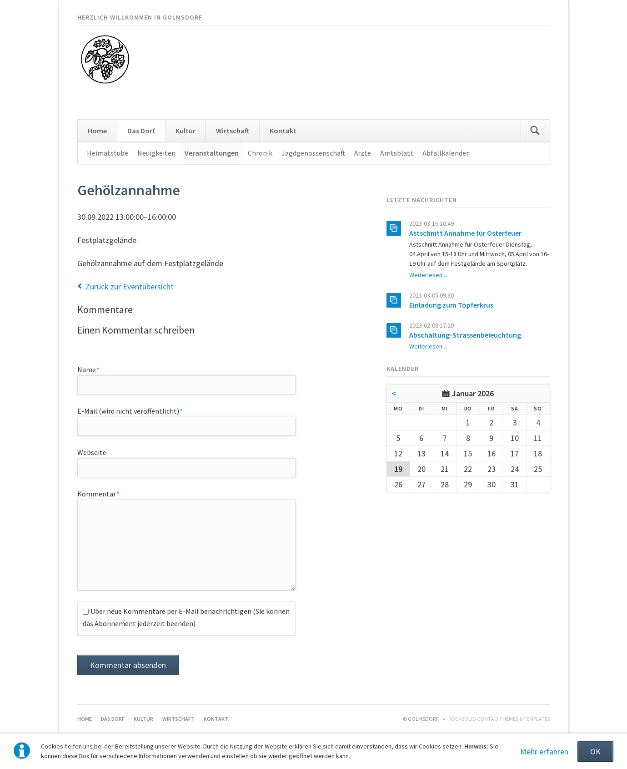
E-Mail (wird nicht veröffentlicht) (130, 410)
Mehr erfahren (544, 751)
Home (97, 130)
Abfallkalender (445, 152)
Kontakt (283, 130)
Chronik (260, 152)
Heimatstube (107, 152)
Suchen (535, 131)
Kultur (186, 130)
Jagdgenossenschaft (313, 152)
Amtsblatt (396, 152)
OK (595, 751)
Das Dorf (141, 130)
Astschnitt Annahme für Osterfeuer (465, 233)
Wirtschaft (232, 130)
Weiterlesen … (429, 275)
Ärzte (362, 152)
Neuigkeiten (156, 152)
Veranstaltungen (212, 152)
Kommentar (98, 493)
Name (94, 369)
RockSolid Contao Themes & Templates (499, 718)
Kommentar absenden (128, 665)
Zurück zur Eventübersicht (129, 286)
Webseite (91, 452)
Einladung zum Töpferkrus (451, 304)
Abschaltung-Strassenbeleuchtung (465, 334)
